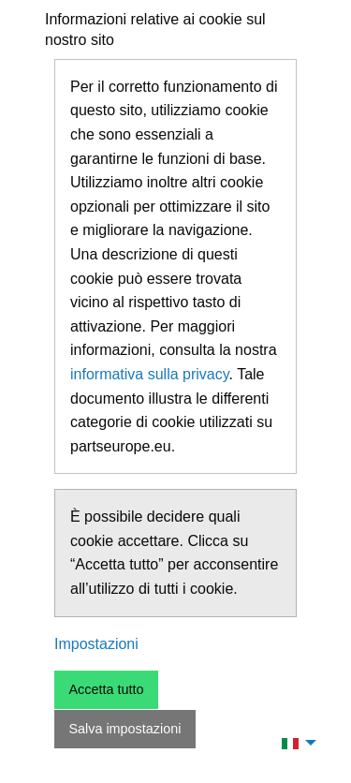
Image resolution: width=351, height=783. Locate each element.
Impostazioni (96, 644)
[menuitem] (294, 743)
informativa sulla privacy (149, 374)
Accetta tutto (105, 689)
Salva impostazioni (124, 728)
